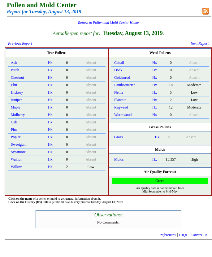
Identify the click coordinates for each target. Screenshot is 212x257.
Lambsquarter (124, 85)
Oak (14, 122)
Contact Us (199, 235)
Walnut (16, 159)
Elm (14, 85)
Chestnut (17, 77)
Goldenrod (122, 77)
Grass (118, 137)
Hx (50, 62)
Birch (15, 70)
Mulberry (18, 115)
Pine (14, 129)
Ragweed (121, 107)
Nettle (118, 92)
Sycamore (18, 152)
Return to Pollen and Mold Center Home (108, 22)
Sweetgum (19, 144)
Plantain (120, 100)
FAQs (183, 235)
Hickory (17, 92)
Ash (14, 62)
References (167, 235)
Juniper (16, 100)
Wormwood (123, 115)
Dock (118, 70)
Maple (15, 107)
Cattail (119, 62)
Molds (119, 159)
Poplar (15, 137)
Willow (16, 167)
